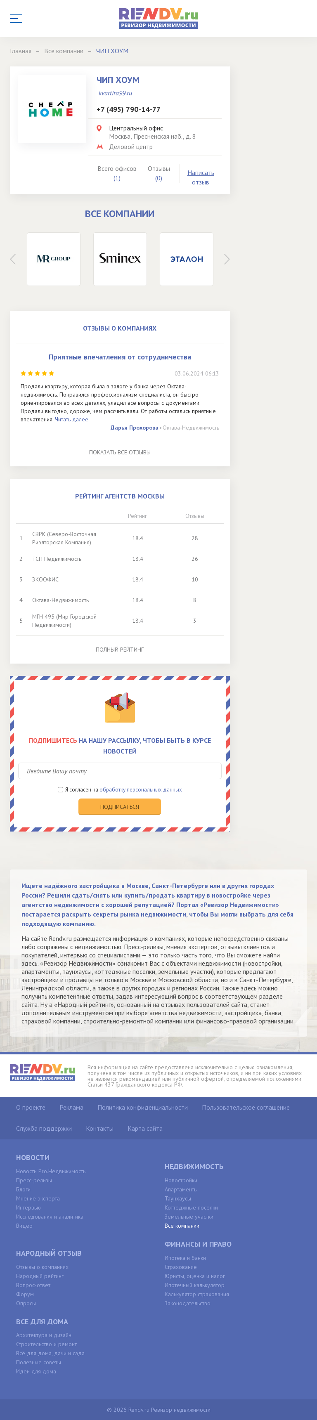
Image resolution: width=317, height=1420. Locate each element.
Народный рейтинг (40, 1276)
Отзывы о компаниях (42, 1267)
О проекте (30, 1107)
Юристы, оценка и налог (195, 1276)
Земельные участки (189, 1216)
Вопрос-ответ (33, 1285)
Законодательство (188, 1303)
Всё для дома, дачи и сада (50, 1353)
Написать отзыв (200, 177)
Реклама (71, 1107)
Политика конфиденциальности (142, 1107)
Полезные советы (38, 1362)
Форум (25, 1294)
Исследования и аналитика (49, 1216)
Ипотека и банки (185, 1258)
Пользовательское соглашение (246, 1107)
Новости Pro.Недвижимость (50, 1171)
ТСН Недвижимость (56, 558)
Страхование (181, 1267)
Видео (24, 1225)
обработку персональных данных (140, 789)
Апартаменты (181, 1189)
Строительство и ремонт (46, 1344)
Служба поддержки (44, 1128)
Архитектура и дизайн (43, 1335)
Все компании (182, 1225)
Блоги (23, 1189)
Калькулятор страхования (197, 1294)
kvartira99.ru (115, 93)
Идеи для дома (36, 1371)
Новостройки (181, 1180)
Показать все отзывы (120, 452)
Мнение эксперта (38, 1198)
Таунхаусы (178, 1198)
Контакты (100, 1128)
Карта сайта (145, 1128)
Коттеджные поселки (191, 1207)
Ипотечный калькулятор (195, 1285)
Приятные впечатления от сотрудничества (120, 356)
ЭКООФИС (45, 579)
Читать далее (71, 419)
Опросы (26, 1303)
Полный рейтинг (120, 649)
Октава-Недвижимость (191, 427)
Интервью (28, 1207)
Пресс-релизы (34, 1180)
